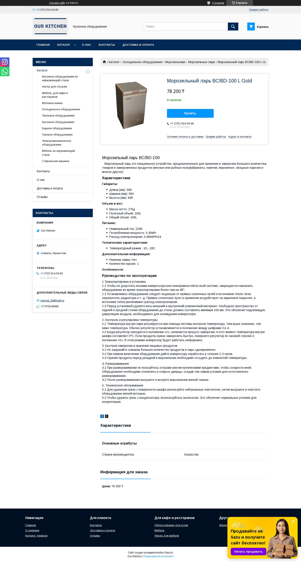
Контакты (107, 44)
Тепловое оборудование (58, 115)
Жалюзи (224, 525)
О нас (86, 44)
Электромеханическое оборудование (56, 142)
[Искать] (233, 26)
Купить (190, 113)
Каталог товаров (36, 535)
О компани (32, 530)
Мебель (159, 530)
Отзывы (42, 197)
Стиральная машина (55, 161)
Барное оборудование (57, 128)
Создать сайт (57, 2)
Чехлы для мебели (166, 535)
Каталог (63, 44)
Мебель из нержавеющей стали (58, 152)
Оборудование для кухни (171, 525)
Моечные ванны (52, 103)
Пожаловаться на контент (158, 556)
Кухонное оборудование (58, 122)
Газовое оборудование (57, 134)
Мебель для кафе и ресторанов (55, 94)
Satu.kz (169, 552)
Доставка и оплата (138, 44)
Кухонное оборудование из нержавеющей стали (60, 78)
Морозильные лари (201, 62)
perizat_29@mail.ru (52, 300)
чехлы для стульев (54, 86)
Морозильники (175, 62)
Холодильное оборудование (142, 62)
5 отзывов (218, 2)
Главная (43, 44)
